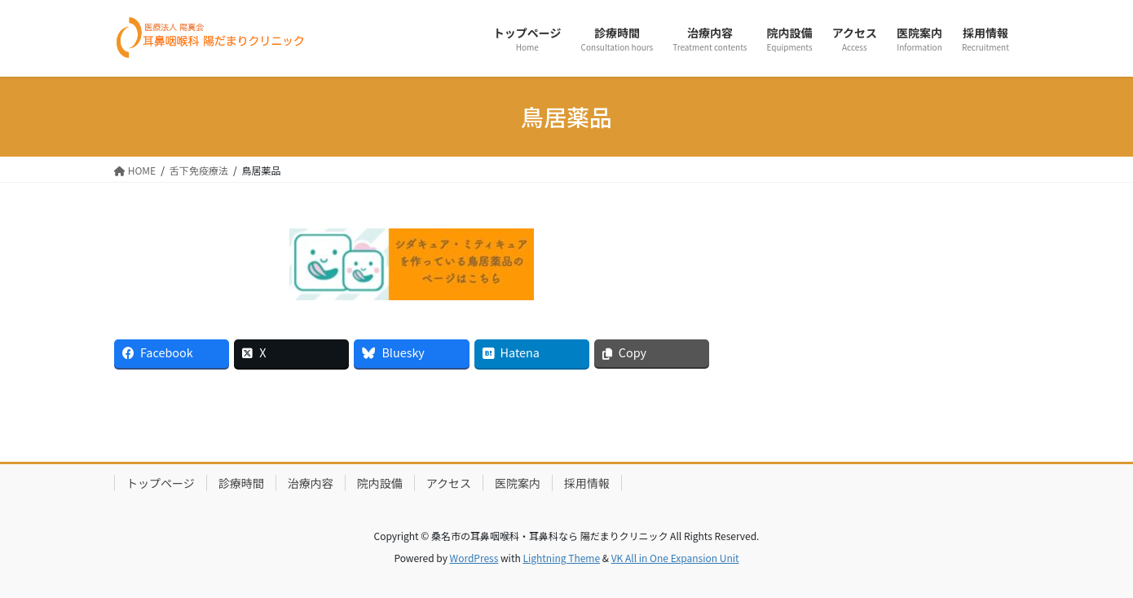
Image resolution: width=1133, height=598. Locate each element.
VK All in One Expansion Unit (675, 558)
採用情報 (587, 483)
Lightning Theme (561, 558)
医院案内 (517, 483)
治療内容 (310, 483)
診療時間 (241, 483)
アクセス (448, 483)
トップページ (160, 483)
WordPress (474, 558)
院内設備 (380, 483)
